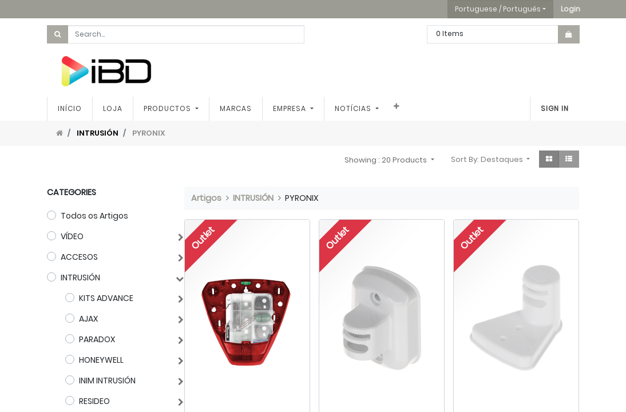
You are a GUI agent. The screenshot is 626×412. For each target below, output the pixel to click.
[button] (570, 9)
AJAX (88, 318)
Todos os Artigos (94, 215)
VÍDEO (72, 236)
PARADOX (97, 339)
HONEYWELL (101, 360)
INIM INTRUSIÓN (107, 380)
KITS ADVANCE (106, 298)
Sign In (555, 108)
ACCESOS (79, 257)
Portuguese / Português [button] (498, 9)
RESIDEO (94, 401)
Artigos (206, 198)
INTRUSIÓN (97, 133)
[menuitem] (69, 109)
